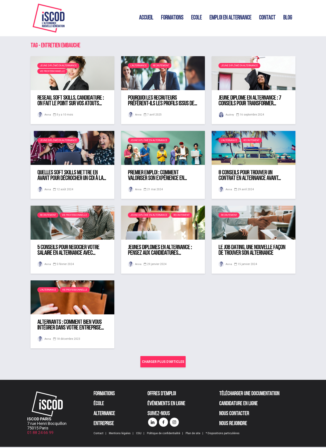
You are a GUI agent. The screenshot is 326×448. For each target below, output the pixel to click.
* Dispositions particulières (223, 434)
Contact (267, 18)
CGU (138, 434)
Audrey (226, 114)
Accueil (146, 18)
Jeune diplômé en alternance (58, 65)
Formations (172, 18)
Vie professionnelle (52, 71)
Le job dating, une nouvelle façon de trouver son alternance (251, 250)
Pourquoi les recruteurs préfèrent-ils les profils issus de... (162, 101)
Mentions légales (120, 434)
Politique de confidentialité (163, 434)
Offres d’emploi (161, 395)
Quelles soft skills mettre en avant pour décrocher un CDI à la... (71, 175)
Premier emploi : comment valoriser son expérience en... (157, 175)
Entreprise (103, 425)
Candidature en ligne (238, 405)
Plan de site (193, 434)
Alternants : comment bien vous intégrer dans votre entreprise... (70, 325)
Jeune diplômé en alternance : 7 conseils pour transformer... (249, 101)
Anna (44, 114)
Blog (287, 18)
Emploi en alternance (230, 18)
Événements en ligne (166, 405)
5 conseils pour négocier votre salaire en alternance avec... (68, 250)
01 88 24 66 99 (40, 433)
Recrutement (161, 65)
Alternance (104, 415)
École (98, 405)
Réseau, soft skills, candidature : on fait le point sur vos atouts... (70, 101)
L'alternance (138, 65)
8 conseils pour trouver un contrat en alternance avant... (249, 175)
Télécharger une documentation (249, 395)
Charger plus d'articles (163, 362)
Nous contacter (234, 415)
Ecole (196, 18)
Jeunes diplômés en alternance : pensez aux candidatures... (160, 250)
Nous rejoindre (233, 425)
